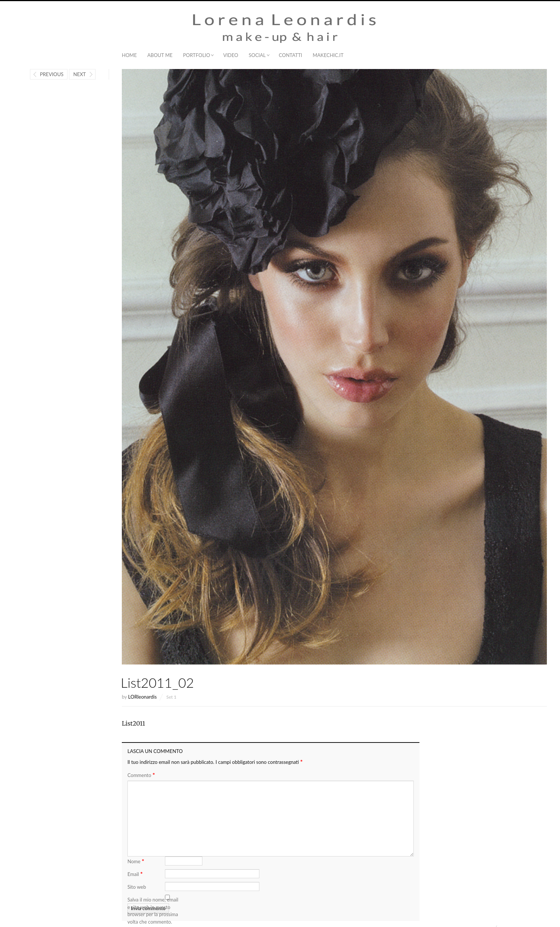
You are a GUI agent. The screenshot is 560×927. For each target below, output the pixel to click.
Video (230, 55)
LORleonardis (142, 697)
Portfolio (196, 55)
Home (129, 55)
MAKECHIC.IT (328, 55)
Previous (51, 74)
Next (79, 74)
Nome (135, 860)
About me (159, 55)
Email (135, 873)
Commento (141, 775)
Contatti (290, 55)
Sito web (136, 887)
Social (257, 55)
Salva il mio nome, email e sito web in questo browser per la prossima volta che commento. (152, 911)
